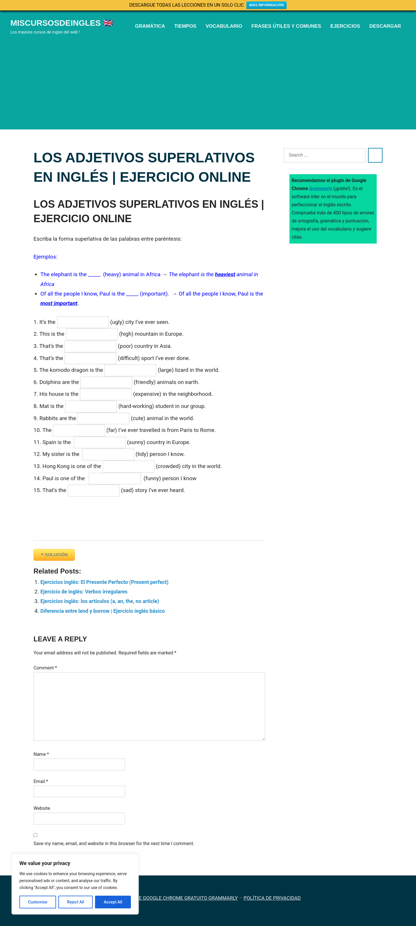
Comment (45, 668)
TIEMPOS (185, 26)
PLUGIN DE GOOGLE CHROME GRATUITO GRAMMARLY (177, 898)
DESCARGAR (385, 26)
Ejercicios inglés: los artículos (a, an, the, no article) (104, 601)
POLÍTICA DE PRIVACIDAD (272, 898)
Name (41, 754)
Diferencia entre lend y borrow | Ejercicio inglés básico (107, 611)
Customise (37, 902)
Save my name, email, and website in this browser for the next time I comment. (114, 843)
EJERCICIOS (345, 26)
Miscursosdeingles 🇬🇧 (61, 22)
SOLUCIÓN (56, 554)
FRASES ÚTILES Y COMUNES (286, 26)
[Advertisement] (208, 79)
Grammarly (320, 188)
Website (42, 808)
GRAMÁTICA (150, 26)
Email (41, 781)
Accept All (113, 902)
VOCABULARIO (224, 26)
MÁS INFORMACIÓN (266, 5)
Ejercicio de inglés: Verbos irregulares (87, 591)
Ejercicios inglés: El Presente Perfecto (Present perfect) (109, 582)
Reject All (75, 902)
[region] (75, 884)
